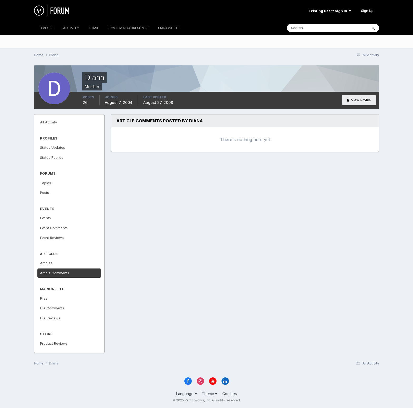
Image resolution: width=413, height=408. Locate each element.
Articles (46, 263)
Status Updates (52, 147)
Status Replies (51, 157)
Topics (45, 183)
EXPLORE (46, 28)
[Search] (310, 28)
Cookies (229, 393)
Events (45, 218)
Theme (209, 393)
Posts (44, 192)
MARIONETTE (169, 28)
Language (186, 393)
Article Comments (54, 273)
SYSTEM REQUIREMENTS (129, 28)
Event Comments (54, 228)
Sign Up (367, 10)
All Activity (48, 122)
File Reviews (50, 318)
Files (43, 298)
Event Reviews (52, 238)
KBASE (93, 28)
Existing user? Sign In (330, 11)
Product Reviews (54, 343)
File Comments (52, 308)
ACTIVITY (71, 28)
